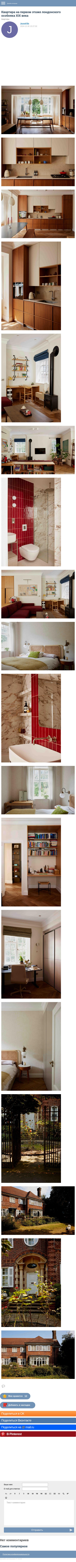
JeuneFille (24, 23)
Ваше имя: (8, 1484)
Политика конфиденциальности (16, 1554)
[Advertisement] (38, 57)
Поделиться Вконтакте (16, 1420)
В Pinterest (14, 1434)
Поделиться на (17, 1427)
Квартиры (5, 19)
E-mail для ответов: (12, 1489)
